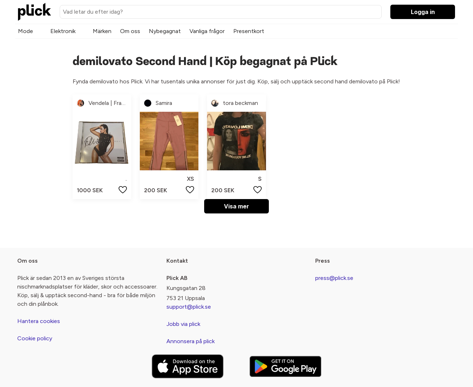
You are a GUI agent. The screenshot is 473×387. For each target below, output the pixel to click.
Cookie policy (34, 338)
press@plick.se (334, 278)
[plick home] (34, 12)
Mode (25, 31)
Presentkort (248, 31)
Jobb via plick (183, 324)
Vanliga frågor (207, 31)
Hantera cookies (38, 321)
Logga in (423, 11)
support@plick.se (188, 306)
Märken (102, 31)
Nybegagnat (165, 31)
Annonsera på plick (190, 341)
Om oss (130, 31)
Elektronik (62, 31)
